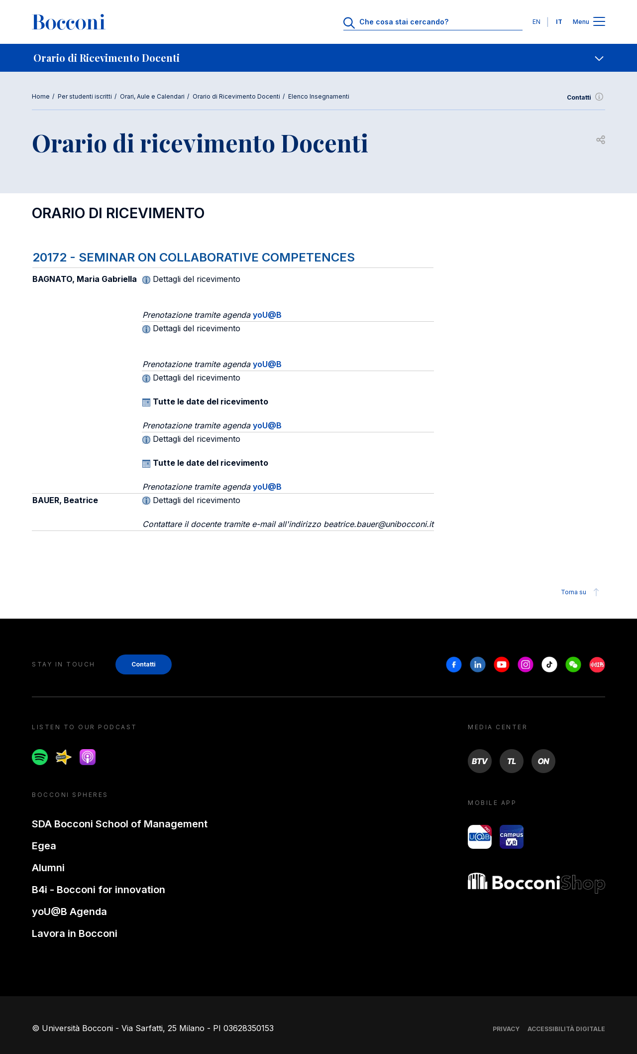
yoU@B (267, 315)
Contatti (586, 98)
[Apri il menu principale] (599, 22)
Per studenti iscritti (85, 96)
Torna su (581, 592)
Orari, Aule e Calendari (152, 96)
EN (536, 21)
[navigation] (318, 58)
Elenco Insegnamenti (318, 96)
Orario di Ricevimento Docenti (236, 96)
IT (559, 21)
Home (41, 96)
